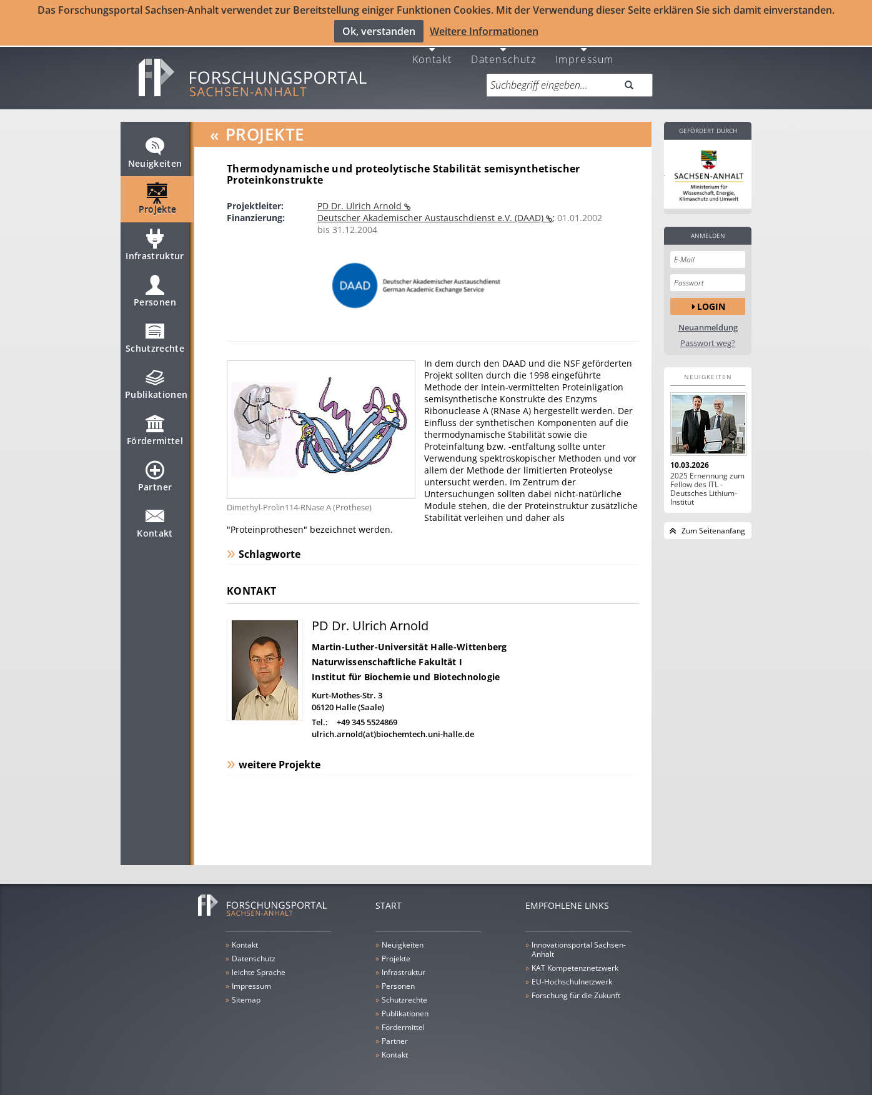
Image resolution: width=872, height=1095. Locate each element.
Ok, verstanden (378, 30)
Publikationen (156, 380)
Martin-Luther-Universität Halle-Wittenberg (409, 637)
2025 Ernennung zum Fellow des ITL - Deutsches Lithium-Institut (707, 479)
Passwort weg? (707, 334)
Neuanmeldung (708, 318)
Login (711, 296)
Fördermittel (155, 426)
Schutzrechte (155, 333)
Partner (155, 472)
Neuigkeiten (155, 148)
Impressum (584, 49)
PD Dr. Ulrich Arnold (360, 196)
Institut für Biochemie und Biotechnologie (406, 667)
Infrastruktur (155, 241)
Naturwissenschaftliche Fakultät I (387, 652)
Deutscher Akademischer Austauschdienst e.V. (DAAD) (431, 208)
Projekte (158, 195)
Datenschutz (504, 49)
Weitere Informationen (484, 30)
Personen (155, 287)
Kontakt (432, 49)
